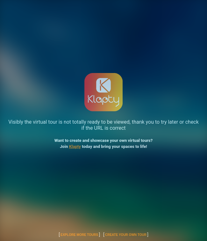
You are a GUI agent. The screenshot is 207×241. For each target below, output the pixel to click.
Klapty (75, 146)
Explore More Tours (79, 235)
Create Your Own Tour (125, 235)
